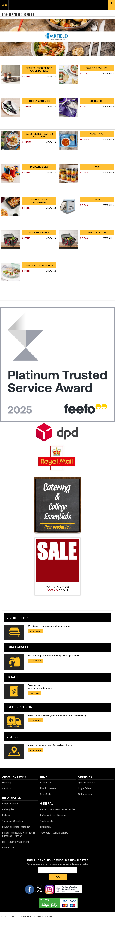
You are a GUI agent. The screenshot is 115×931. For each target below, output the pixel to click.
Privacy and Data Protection (16, 826)
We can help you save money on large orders (54, 655)
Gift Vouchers (85, 794)
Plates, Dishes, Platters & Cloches (39, 135)
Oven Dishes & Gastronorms (39, 201)
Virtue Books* (17, 618)
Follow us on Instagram (49, 889)
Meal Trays (96, 133)
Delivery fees (9, 809)
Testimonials (46, 821)
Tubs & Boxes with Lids (39, 265)
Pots (97, 166)
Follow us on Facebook (29, 889)
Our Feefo (68, 889)
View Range (35, 631)
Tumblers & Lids (39, 166)
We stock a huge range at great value (49, 626)
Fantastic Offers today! (57, 588)
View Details (35, 661)
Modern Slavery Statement (15, 841)
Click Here (34, 693)
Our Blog (6, 782)
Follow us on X (39, 889)
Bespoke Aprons (10, 803)
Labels (97, 199)
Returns (6, 815)
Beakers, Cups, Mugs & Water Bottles (39, 69)
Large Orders (17, 647)
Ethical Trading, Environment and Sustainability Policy (18, 834)
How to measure (48, 788)
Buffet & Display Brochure (53, 815)
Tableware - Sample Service (54, 832)
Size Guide (45, 794)
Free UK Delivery (20, 707)
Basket (111, 5)
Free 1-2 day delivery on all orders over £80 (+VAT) (57, 715)
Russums (57, 5)
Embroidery (45, 826)
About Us (6, 788)
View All (50, 76)
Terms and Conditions (13, 821)
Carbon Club (8, 847)
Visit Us (12, 737)
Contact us (45, 782)
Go (58, 876)
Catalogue (15, 677)
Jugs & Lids (96, 101)
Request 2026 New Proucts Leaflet (57, 809)
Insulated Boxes (39, 232)
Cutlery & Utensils (39, 101)
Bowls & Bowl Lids (97, 68)
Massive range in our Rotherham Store (50, 745)
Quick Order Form (86, 782)
